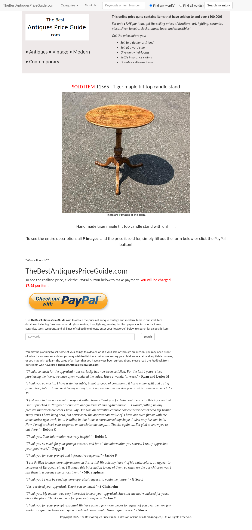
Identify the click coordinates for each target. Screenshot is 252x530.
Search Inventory (218, 5)
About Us (90, 5)
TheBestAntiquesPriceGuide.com (28, 5)
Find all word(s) (190, 5)
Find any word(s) (160, 5)
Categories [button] (69, 5)
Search (148, 336)
